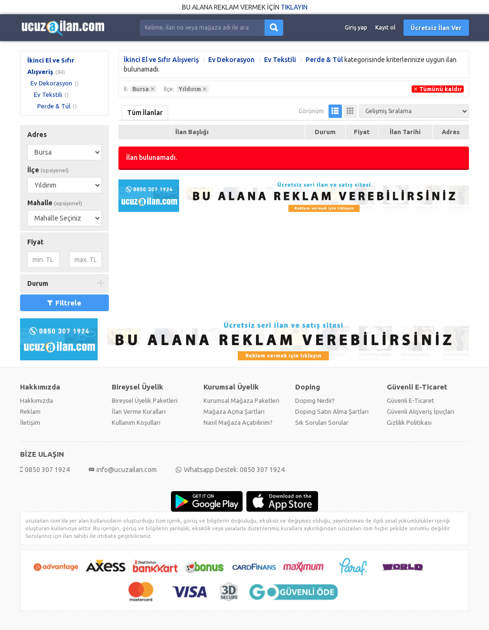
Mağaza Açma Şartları (234, 411)
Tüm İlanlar (145, 112)
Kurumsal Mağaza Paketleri (241, 400)
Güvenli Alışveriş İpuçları (420, 411)
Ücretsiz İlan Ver (436, 27)
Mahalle (54, 203)
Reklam (30, 411)
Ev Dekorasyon (51, 83)
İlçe (48, 170)
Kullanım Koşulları (136, 422)
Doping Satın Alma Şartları (332, 411)
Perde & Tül (53, 106)
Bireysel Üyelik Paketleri (145, 400)
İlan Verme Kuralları (139, 411)
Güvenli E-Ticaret (410, 400)
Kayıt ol (385, 27)
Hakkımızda (36, 400)
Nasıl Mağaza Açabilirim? (238, 422)
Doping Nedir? (315, 400)
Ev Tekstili (48, 94)
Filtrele (64, 303)
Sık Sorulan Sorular (322, 422)
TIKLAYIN (294, 7)
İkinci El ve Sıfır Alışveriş (161, 59)
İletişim (30, 422)
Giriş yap (356, 27)
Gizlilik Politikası (409, 422)
